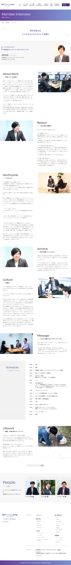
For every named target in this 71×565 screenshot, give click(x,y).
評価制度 (58, 525)
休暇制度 (58, 527)
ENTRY (64, 5)
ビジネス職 (39, 535)
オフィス (58, 517)
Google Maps (39, 555)
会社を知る (38, 519)
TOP (3, 22)
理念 (38, 523)
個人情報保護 (5, 521)
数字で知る (39, 525)
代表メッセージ (40, 527)
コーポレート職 (40, 537)
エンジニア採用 (59, 537)
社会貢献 (58, 532)
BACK (42, 465)
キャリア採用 (58, 539)
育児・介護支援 (59, 529)
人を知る (7, 22)
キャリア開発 (58, 521)
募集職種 (57, 535)
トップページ (39, 515)
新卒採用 (58, 542)
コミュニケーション (60, 523)
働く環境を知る (58, 515)
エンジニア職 (39, 533)
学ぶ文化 (58, 519)
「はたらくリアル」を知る (42, 540)
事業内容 (39, 521)
